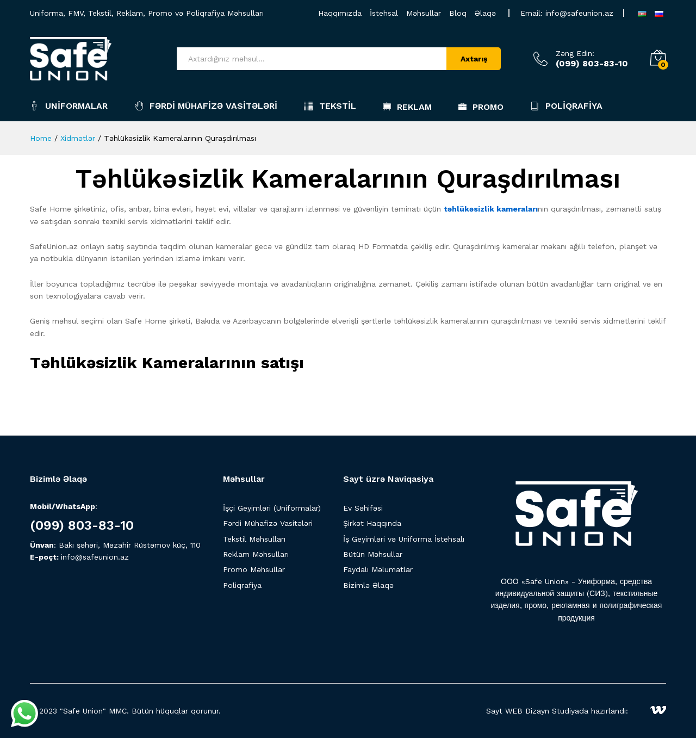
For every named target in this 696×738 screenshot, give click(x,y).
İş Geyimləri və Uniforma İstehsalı (403, 539)
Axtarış (474, 58)
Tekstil (330, 105)
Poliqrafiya (566, 105)
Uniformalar (69, 105)
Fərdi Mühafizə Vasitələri (205, 105)
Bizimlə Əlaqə (368, 585)
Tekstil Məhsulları (254, 539)
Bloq (458, 13)
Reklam (407, 106)
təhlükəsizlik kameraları (491, 208)
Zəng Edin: (575, 53)
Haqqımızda (340, 13)
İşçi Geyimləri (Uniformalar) (272, 508)
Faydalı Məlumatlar (378, 569)
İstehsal (384, 13)
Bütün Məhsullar (372, 554)
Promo (481, 106)
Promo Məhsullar (254, 569)
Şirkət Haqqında (372, 523)
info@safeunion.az (579, 13)
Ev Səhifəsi (363, 508)
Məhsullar (423, 13)
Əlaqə (485, 13)
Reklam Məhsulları (256, 554)
